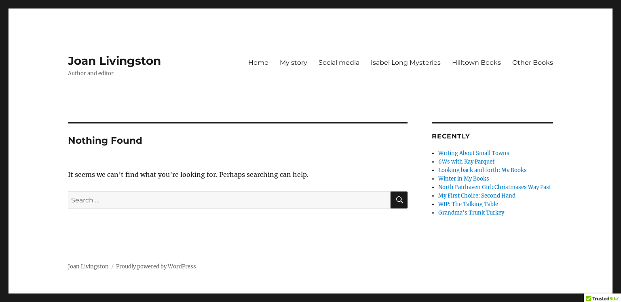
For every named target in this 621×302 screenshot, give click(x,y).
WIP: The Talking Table (468, 204)
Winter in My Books (463, 178)
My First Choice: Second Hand (476, 195)
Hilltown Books (476, 62)
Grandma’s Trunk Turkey (471, 212)
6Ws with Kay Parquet (466, 161)
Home (258, 62)
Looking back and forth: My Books (482, 170)
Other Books (532, 62)
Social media (339, 62)
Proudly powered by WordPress (156, 266)
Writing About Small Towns (473, 153)
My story (293, 62)
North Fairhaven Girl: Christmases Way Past (494, 187)
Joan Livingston (114, 61)
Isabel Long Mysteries (406, 62)
